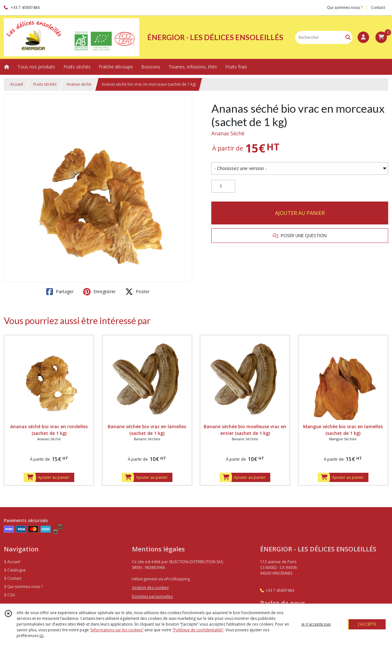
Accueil (16, 84)
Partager (60, 291)
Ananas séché (79, 84)
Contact (378, 7)
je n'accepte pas (316, 624)
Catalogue (15, 570)
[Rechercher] (348, 37)
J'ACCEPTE (367, 624)
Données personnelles (152, 596)
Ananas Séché (227, 133)
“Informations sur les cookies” (116, 630)
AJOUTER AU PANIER (300, 212)
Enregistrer (99, 291)
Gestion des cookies (150, 587)
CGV (9, 595)
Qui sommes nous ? (23, 586)
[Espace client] (363, 37)
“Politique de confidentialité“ (197, 630)
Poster (137, 291)
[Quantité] (223, 186)
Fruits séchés (44, 84)
